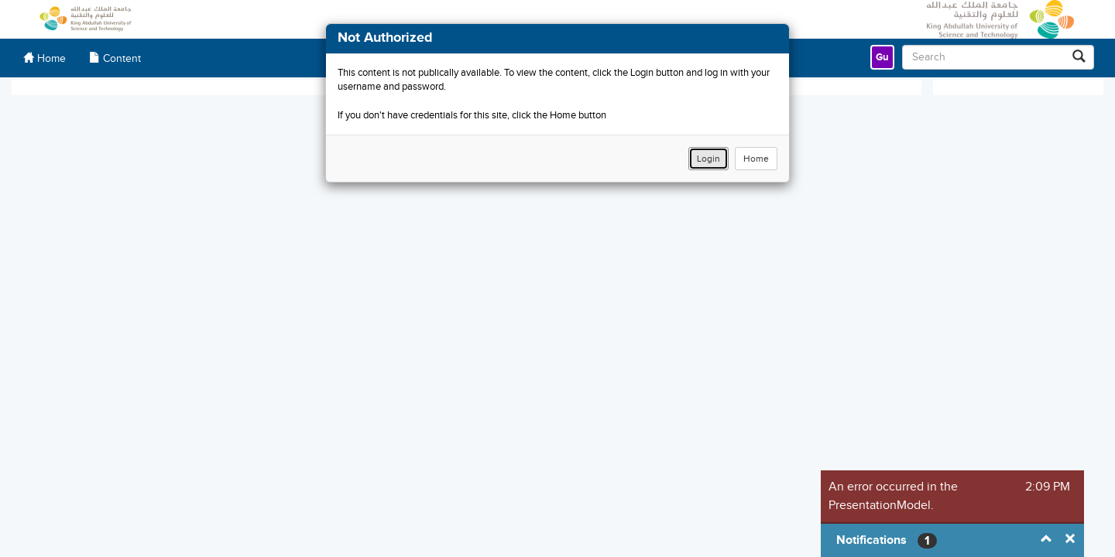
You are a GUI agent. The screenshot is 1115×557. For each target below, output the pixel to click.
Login (708, 158)
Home (756, 158)
